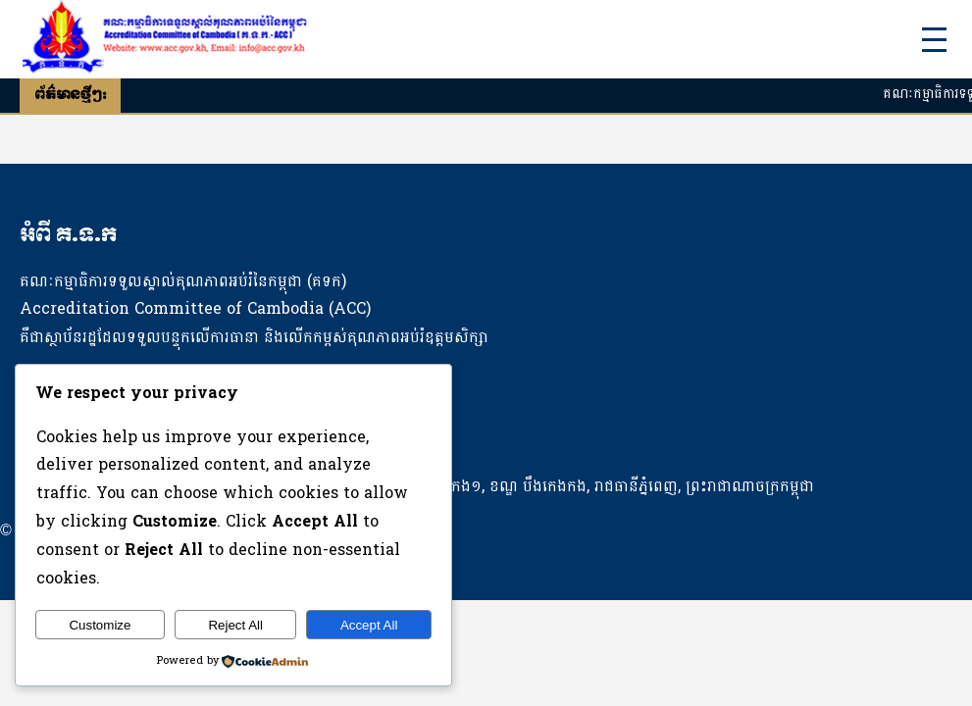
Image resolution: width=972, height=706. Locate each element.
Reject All (235, 625)
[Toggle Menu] (934, 40)
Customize (99, 625)
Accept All (369, 625)
